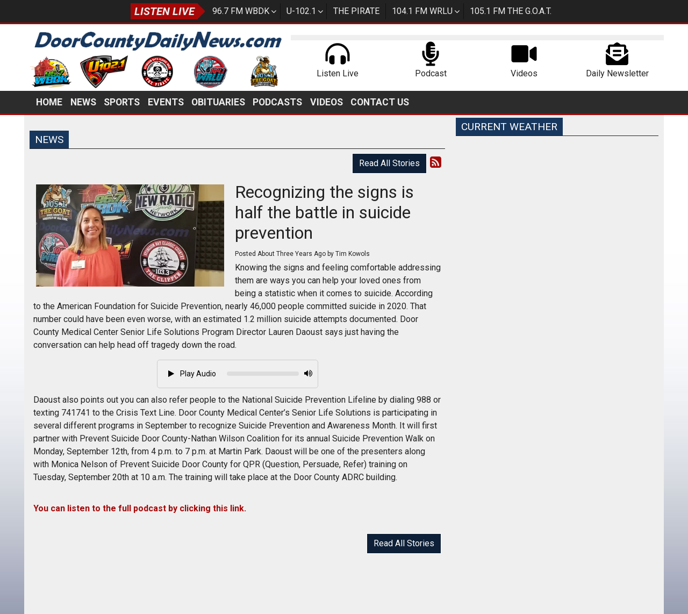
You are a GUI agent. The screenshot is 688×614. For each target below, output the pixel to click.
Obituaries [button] (218, 102)
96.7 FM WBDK (240, 11)
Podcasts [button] (277, 102)
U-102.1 (301, 11)
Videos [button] (326, 102)
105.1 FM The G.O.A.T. (510, 11)
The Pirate (356, 11)
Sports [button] (122, 102)
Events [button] (166, 102)
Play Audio (192, 373)
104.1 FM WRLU (422, 11)
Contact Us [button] (379, 102)
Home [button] (49, 102)
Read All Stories (389, 163)
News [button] (83, 102)
